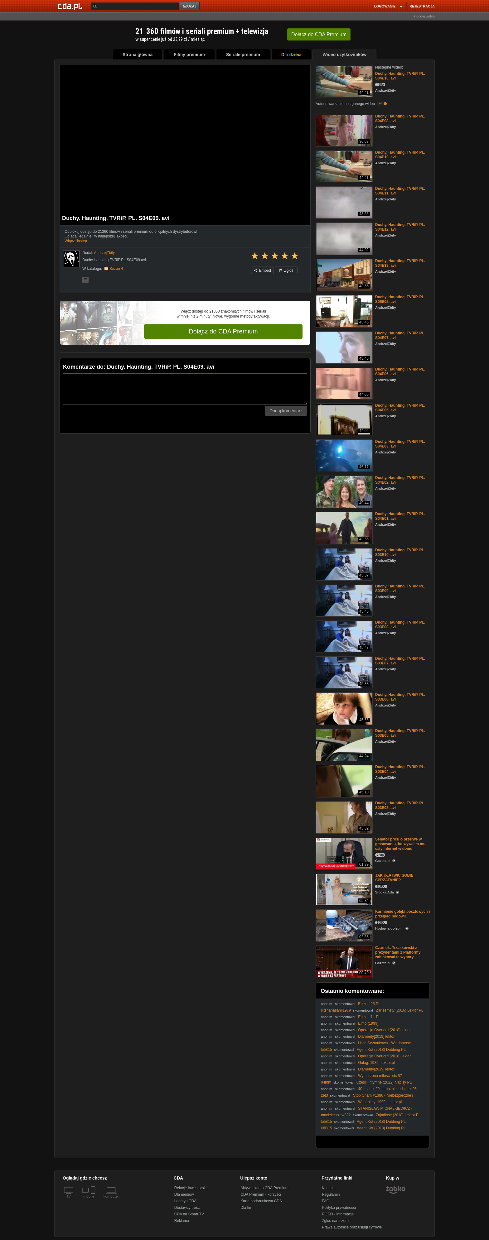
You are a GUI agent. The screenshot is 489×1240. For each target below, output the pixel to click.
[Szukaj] (135, 6)
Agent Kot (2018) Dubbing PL (381, 1049)
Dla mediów (184, 1194)
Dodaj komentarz (286, 410)
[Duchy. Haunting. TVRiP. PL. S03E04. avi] (343, 780)
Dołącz (318, 34)
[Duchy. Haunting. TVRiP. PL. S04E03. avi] (343, 455)
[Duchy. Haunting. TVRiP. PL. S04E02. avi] (343, 491)
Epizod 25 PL (369, 1004)
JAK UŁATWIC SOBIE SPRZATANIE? (394, 877)
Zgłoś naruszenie (336, 1220)
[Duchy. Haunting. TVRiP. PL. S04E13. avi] (343, 274)
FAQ (325, 1201)
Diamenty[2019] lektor (376, 1036)
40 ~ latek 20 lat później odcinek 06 (387, 1089)
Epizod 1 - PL (369, 1017)
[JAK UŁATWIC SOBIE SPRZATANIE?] (343, 889)
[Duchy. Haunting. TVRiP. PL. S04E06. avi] (343, 383)
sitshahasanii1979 (336, 1010)
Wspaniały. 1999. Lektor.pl (380, 1102)
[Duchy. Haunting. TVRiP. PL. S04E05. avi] (343, 419)
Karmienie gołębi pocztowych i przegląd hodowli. (402, 913)
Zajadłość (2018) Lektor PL (398, 1115)
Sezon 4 (116, 268)
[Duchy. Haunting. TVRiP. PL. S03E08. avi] (343, 636)
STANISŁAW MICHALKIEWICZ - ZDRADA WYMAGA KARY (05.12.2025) (366, 1110)
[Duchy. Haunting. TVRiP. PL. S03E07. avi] (343, 672)
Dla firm (246, 1207)
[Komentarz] (185, 389)
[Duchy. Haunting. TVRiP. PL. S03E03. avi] (343, 816)
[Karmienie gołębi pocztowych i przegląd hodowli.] (343, 925)
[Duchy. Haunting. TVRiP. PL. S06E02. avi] (343, 310)
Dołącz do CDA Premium (223, 331)
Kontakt (328, 1188)
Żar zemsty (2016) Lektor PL (399, 1010)
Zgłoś (286, 270)
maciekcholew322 (336, 1115)
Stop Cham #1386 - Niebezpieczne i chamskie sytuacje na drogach (367, 1097)
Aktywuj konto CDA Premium (264, 1188)
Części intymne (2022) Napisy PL (384, 1082)
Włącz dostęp (76, 241)
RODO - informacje (338, 1214)
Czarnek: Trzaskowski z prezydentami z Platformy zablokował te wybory (397, 952)
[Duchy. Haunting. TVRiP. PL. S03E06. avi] (343, 708)
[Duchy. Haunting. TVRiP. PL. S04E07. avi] (343, 346)
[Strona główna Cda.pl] (71, 6)
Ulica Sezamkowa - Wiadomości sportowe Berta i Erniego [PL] (366, 1045)
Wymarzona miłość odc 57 (380, 1076)
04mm (326, 1082)
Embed (262, 270)
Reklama (181, 1220)
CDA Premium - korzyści (260, 1194)
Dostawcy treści (187, 1207)
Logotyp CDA (185, 1201)
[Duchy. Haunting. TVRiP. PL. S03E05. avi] (343, 744)
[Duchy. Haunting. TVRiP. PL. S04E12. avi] (343, 238)
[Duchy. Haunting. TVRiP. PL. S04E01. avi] (343, 527)
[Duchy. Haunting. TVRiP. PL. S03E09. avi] (343, 599)
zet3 (324, 1095)
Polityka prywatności (339, 1207)
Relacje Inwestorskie (191, 1188)
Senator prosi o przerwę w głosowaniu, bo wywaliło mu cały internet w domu (400, 844)
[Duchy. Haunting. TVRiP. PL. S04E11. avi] (343, 202)
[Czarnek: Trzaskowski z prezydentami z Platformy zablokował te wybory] (343, 961)
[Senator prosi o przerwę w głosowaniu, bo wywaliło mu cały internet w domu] (343, 853)
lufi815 (326, 1049)
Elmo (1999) (368, 1023)
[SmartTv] (93, 1200)
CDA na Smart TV (189, 1214)
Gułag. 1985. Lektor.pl (376, 1062)
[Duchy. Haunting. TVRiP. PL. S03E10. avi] (343, 563)
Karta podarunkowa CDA (261, 1201)
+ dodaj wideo (424, 16)
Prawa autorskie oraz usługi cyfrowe (352, 1227)
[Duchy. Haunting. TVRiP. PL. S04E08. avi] (343, 130)
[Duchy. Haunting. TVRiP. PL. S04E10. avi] (343, 81)
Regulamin (331, 1194)
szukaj (190, 6)
